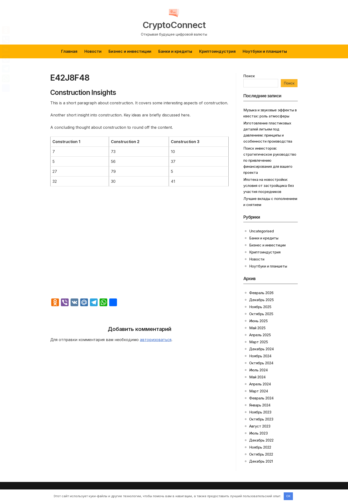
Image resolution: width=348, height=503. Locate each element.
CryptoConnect (174, 24)
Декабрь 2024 (261, 349)
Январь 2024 (259, 405)
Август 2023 (259, 426)
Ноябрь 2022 (260, 447)
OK (288, 496)
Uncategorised (261, 231)
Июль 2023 (258, 433)
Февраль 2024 (261, 398)
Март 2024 (258, 391)
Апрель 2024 (260, 384)
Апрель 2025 (260, 335)
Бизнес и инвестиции (130, 51)
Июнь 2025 (258, 321)
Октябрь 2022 (261, 454)
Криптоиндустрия (217, 51)
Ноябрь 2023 (260, 412)
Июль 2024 (258, 370)
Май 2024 (257, 377)
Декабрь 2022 (261, 440)
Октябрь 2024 (261, 363)
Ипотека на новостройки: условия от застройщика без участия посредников (268, 185)
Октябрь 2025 (261, 314)
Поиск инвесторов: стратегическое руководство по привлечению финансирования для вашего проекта (269, 160)
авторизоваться (155, 339)
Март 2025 (258, 342)
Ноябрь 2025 (260, 307)
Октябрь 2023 (261, 419)
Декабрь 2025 (261, 299)
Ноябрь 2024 (260, 356)
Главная (69, 51)
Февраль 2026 (261, 292)
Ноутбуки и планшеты (265, 51)
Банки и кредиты (175, 51)
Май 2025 (257, 328)
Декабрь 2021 (261, 461)
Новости (93, 51)
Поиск (249, 76)
